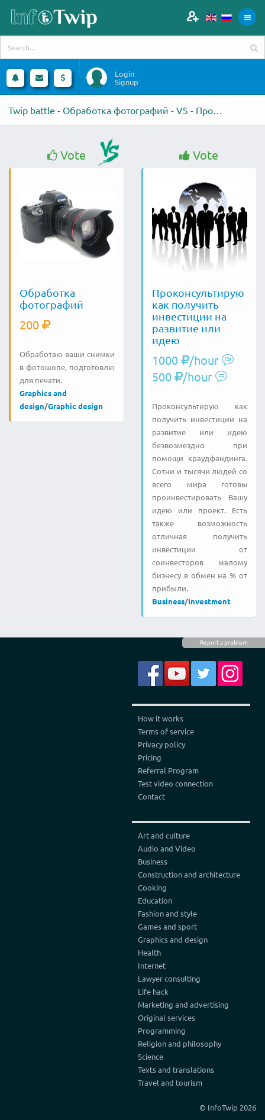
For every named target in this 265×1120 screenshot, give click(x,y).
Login (124, 74)
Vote (66, 155)
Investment (209, 601)
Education (155, 900)
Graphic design (75, 406)
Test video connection (175, 783)
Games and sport (167, 926)
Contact (151, 796)
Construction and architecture (189, 874)
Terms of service (166, 731)
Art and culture (164, 835)
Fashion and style (167, 913)
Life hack (153, 991)
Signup (126, 82)
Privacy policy (161, 744)
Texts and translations (176, 1069)
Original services (166, 1017)
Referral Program (168, 770)
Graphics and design (173, 939)
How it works (160, 718)
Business (168, 601)
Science (150, 1056)
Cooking (152, 887)
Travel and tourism (170, 1082)
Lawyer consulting (169, 978)
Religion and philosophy (179, 1043)
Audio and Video (167, 848)
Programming (162, 1030)
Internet (152, 965)
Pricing (149, 757)
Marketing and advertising (183, 1004)
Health (149, 952)
